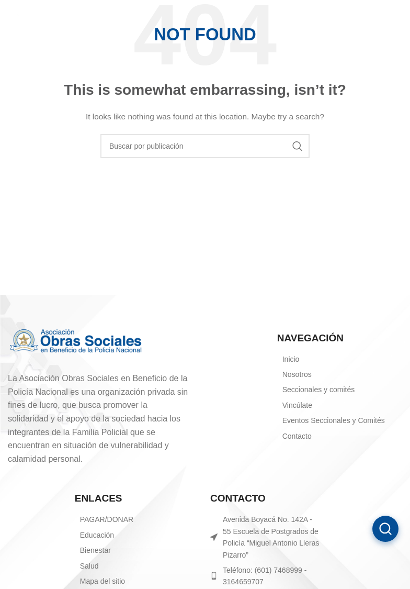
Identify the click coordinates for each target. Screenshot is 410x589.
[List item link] (139, 519)
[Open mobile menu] (396, 15)
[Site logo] (47, 15)
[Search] (205, 146)
